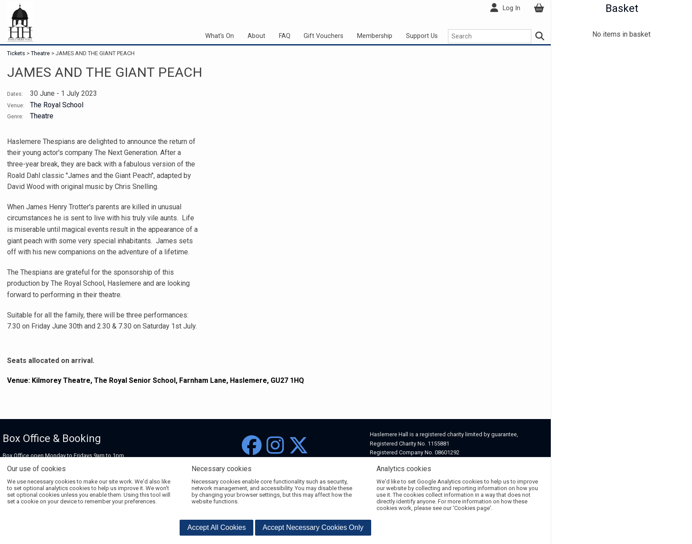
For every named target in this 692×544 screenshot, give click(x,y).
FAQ (284, 36)
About (256, 36)
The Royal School (56, 105)
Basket (622, 8)
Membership (374, 36)
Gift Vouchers (323, 36)
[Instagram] (275, 445)
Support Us (422, 36)
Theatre (40, 53)
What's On (219, 36)
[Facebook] (252, 445)
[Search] (540, 36)
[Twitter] (298, 445)
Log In (511, 8)
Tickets (16, 53)
